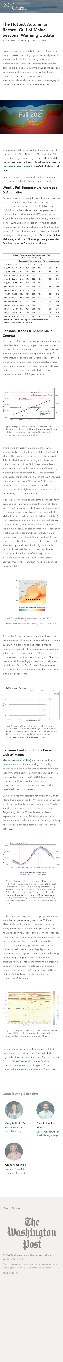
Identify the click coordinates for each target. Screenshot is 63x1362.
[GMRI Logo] (12, 6)
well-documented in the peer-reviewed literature (29, 468)
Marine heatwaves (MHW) (17, 760)
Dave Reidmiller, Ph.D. (45, 1125)
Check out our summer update (20, 76)
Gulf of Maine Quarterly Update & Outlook (26, 1061)
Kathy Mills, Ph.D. (15, 1123)
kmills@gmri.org (13, 1131)
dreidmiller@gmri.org (47, 1135)
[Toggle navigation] (57, 7)
